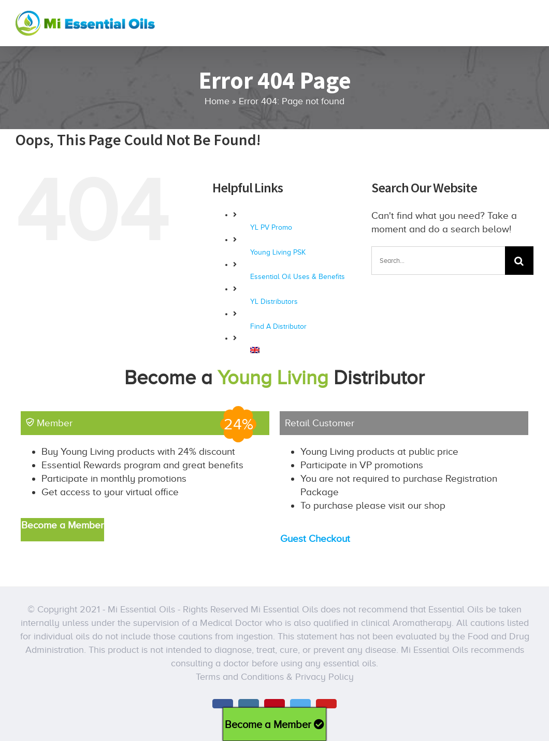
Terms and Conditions (240, 677)
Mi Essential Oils (141, 609)
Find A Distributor (278, 326)
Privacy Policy (324, 677)
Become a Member (274, 724)
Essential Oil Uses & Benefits (297, 277)
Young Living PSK (278, 252)
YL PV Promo (271, 227)
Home (217, 101)
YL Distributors (274, 301)
